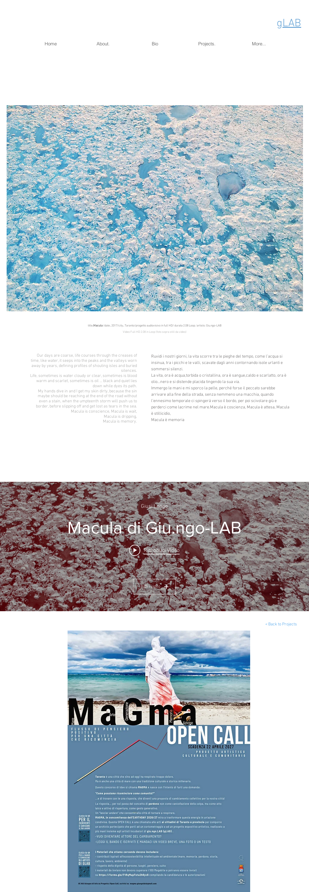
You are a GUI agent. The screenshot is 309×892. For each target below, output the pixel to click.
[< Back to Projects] (281, 624)
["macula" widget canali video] (154, 546)
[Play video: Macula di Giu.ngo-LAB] (154, 550)
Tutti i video (154, 586)
